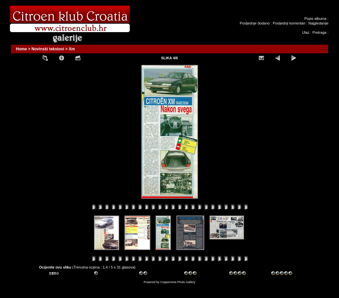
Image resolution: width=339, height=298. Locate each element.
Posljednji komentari (289, 23)
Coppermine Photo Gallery (177, 282)
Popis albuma (315, 19)
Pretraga (319, 32)
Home (21, 49)
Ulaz (305, 32)
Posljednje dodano (255, 23)
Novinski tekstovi (47, 49)
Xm (72, 49)
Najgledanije (318, 23)
